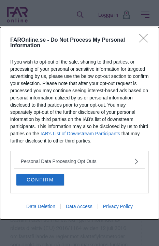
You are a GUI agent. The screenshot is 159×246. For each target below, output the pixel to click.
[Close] (145, 40)
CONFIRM (40, 179)
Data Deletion (40, 206)
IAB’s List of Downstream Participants (80, 133)
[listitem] (79, 161)
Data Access (79, 206)
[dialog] (79, 123)
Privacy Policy (118, 206)
